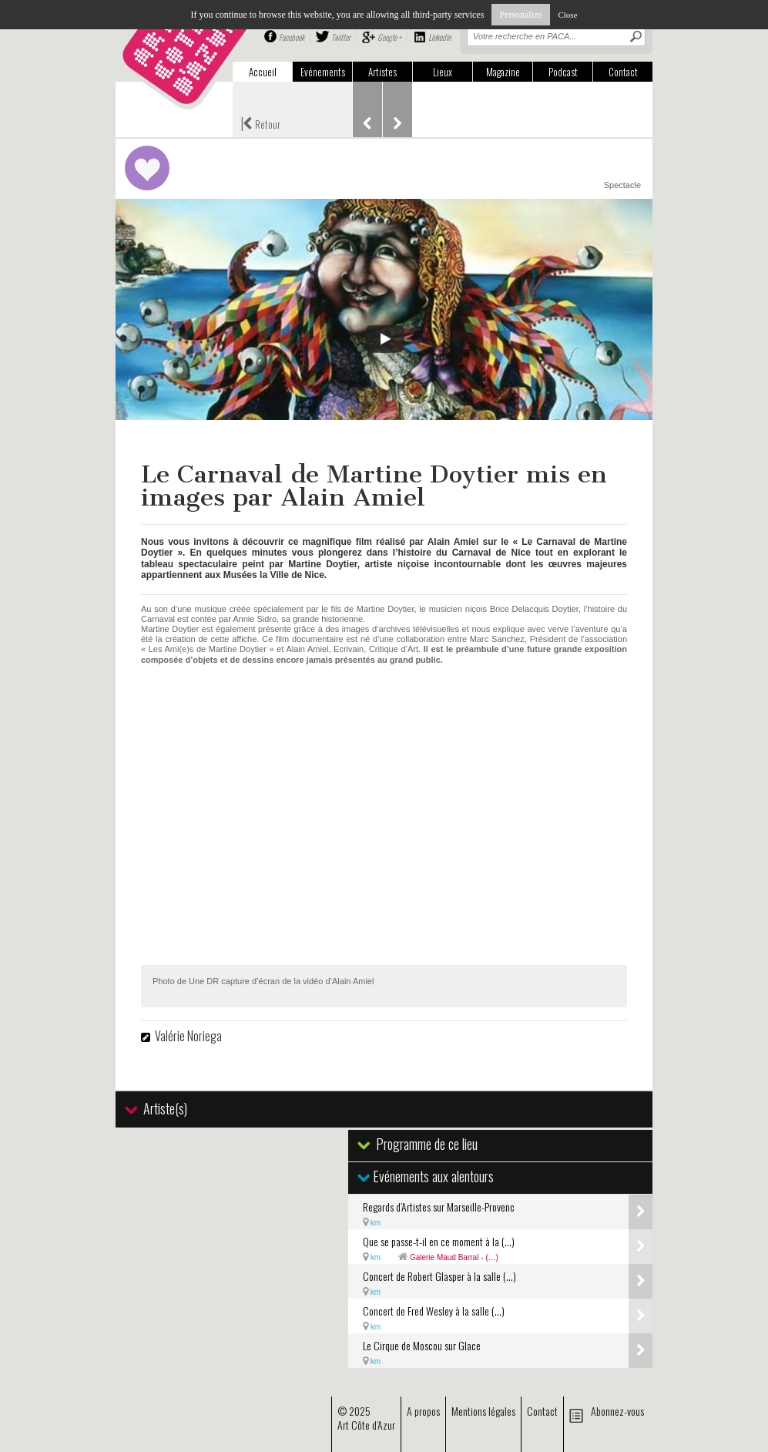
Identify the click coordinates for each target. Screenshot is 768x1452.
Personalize (520, 14)
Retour (260, 123)
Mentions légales (483, 1411)
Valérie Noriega (188, 1036)
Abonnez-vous (617, 1411)
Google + (389, 37)
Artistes (382, 71)
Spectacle (622, 185)
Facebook (291, 37)
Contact (623, 71)
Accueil (263, 71)
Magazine (503, 71)
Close (567, 14)
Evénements (322, 71)
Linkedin (439, 37)
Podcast (563, 71)
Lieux (442, 71)
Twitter (340, 37)
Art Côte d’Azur (366, 1425)
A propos (423, 1411)
